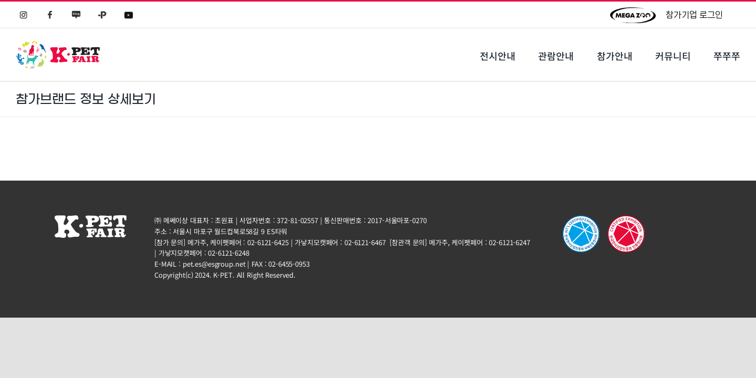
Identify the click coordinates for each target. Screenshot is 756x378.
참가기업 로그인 (694, 14)
